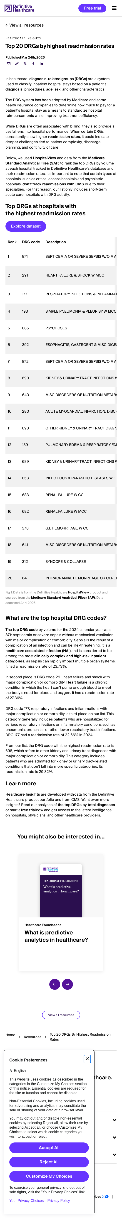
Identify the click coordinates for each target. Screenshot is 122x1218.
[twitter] (25, 63)
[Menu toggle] (114, 8)
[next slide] (67, 984)
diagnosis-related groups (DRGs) (58, 79)
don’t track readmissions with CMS (53, 184)
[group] (61, 909)
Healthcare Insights (22, 794)
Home (10, 1035)
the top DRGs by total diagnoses (86, 805)
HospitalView (44, 158)
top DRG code (25, 630)
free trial (28, 810)
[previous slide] (54, 984)
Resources (32, 1037)
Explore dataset (26, 226)
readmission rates (64, 137)
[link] (16, 63)
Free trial (92, 8)
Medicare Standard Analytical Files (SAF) (55, 161)
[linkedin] (41, 63)
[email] (8, 63)
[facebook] (33, 63)
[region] (61, 412)
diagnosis (13, 89)
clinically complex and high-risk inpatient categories (55, 658)
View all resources (26, 25)
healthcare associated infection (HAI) (38, 651)
